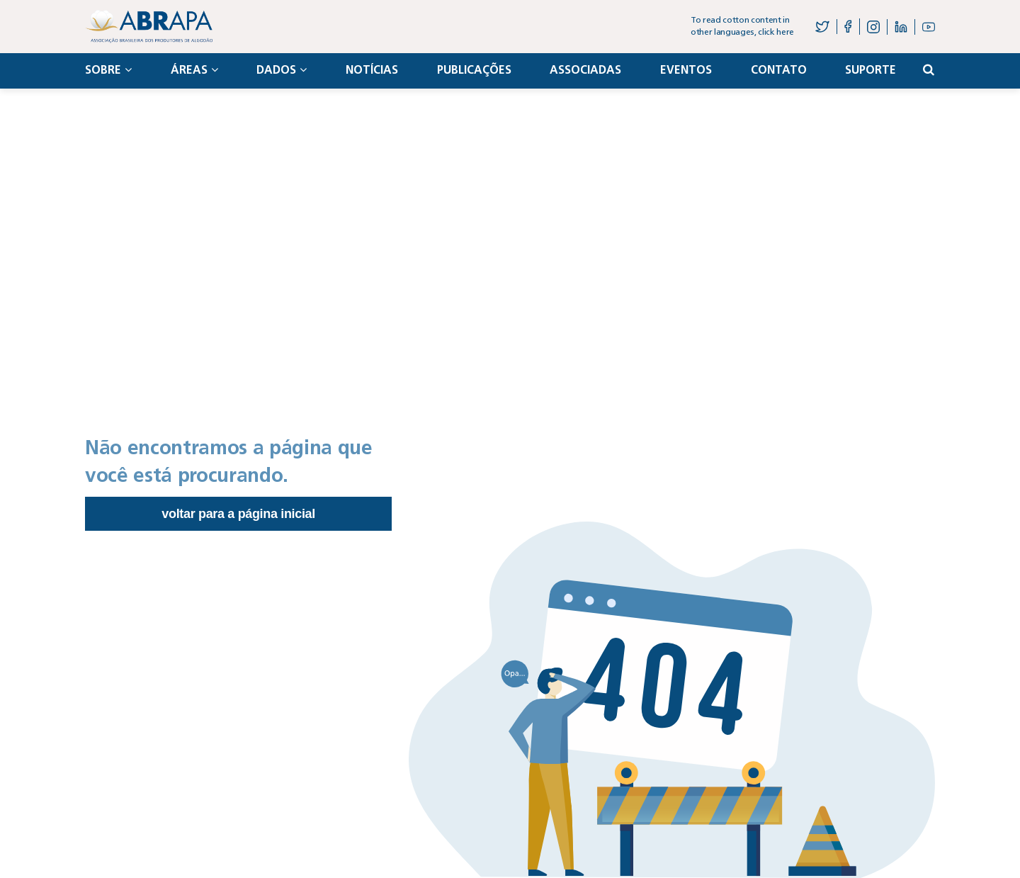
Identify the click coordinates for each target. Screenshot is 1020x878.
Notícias (372, 71)
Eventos (686, 71)
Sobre (108, 70)
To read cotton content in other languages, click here (742, 26)
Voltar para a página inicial (238, 514)
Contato (779, 71)
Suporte (870, 71)
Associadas (585, 71)
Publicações (474, 71)
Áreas (194, 70)
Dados (281, 70)
